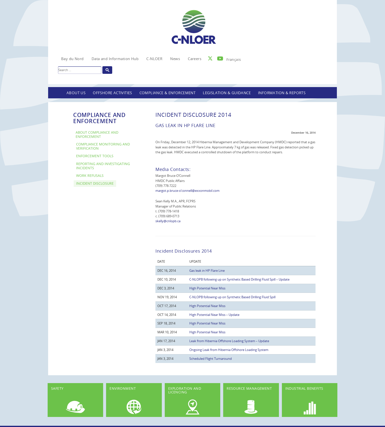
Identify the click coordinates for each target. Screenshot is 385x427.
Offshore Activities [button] (112, 92)
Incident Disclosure (95, 183)
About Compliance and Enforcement (97, 134)
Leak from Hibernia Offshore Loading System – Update (229, 341)
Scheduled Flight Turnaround (210, 358)
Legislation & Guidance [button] (227, 92)
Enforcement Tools (94, 156)
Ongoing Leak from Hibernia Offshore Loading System (228, 350)
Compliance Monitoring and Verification (103, 146)
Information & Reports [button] (281, 92)
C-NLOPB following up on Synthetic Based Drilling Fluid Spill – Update (239, 279)
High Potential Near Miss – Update (214, 314)
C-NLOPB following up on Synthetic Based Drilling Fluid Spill (232, 297)
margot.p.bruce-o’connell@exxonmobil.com (187, 190)
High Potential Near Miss (207, 288)
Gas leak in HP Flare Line (207, 270)
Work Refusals (90, 175)
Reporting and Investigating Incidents (103, 165)
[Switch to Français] (233, 58)
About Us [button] (76, 92)
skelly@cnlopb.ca (167, 221)
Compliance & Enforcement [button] (167, 92)
